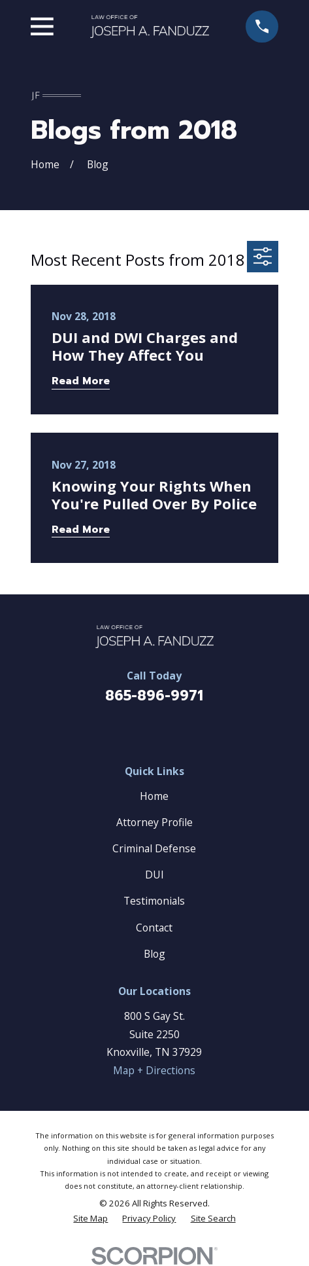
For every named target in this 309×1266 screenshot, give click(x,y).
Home (154, 796)
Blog (154, 954)
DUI (154, 874)
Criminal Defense (154, 848)
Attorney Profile (154, 822)
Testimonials (154, 901)
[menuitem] (90, 1218)
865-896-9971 (154, 695)
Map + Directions (154, 1070)
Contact (154, 927)
